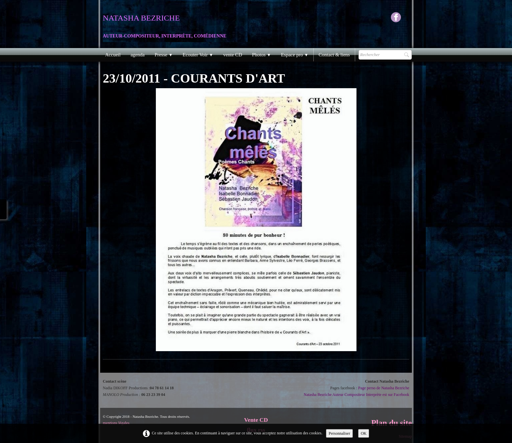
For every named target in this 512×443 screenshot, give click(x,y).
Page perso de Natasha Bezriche (383, 388)
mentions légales (116, 423)
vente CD (232, 54)
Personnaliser (339, 433)
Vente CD (256, 419)
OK (363, 433)
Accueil (113, 54)
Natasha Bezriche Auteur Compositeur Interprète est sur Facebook (356, 394)
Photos (261, 54)
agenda (138, 54)
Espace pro (294, 54)
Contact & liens (334, 54)
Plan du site (391, 422)
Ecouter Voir (198, 54)
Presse (164, 54)
